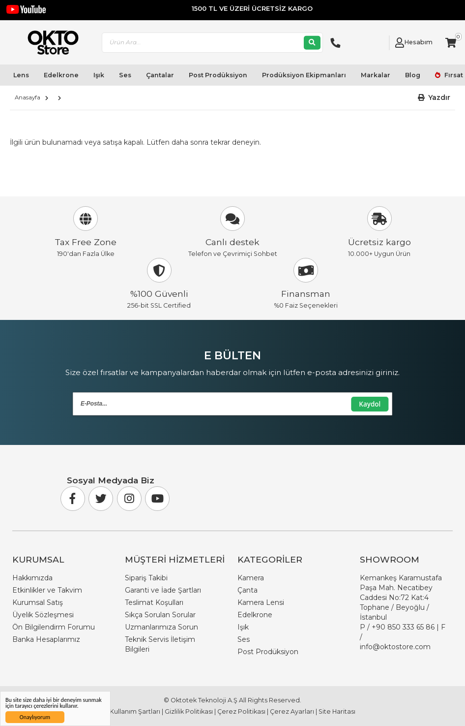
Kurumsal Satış (37, 602)
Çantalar (160, 75)
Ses (125, 75)
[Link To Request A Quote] (379, 42)
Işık (98, 75)
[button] (434, 97)
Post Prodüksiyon (218, 75)
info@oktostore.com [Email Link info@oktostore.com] (395, 646)
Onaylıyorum (35, 717)
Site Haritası (337, 711)
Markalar (375, 75)
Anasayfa (27, 97)
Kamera (250, 577)
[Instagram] (129, 498)
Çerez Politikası (241, 711)
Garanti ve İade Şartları (163, 590)
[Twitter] (100, 498)
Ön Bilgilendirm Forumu (53, 627)
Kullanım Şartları (135, 711)
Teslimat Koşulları (154, 602)
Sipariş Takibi (146, 577)
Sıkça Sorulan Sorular (160, 614)
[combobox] (212, 42)
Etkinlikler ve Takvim (47, 590)
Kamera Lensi (260, 602)
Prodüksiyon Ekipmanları (304, 75)
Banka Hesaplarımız (46, 639)
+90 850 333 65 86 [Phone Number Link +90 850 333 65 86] (403, 627)
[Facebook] (72, 498)
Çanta (247, 590)
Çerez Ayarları (292, 711)
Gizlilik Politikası (189, 711)
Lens (21, 75)
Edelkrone (61, 75)
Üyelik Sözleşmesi (43, 614)
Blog (412, 75)
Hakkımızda (32, 577)
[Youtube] (157, 498)
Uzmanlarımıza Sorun (161, 627)
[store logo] (49, 43)
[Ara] (312, 42)
